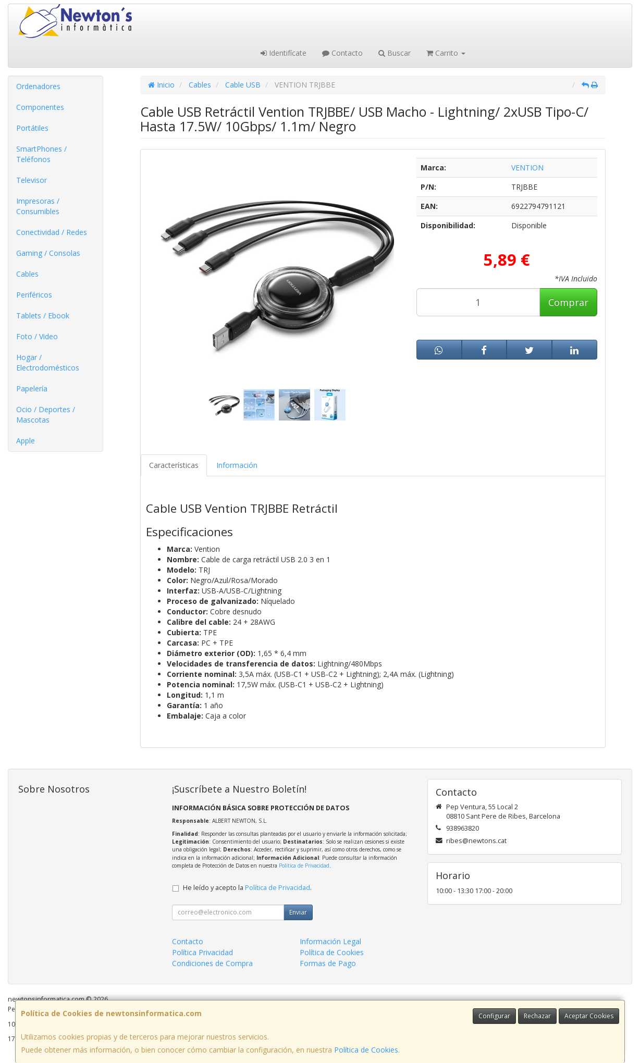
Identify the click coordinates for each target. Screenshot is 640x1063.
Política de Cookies (366, 1050)
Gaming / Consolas (48, 253)
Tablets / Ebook (42, 315)
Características (174, 465)
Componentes (40, 107)
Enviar (298, 912)
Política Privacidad (202, 952)
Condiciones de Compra (212, 963)
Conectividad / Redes (51, 232)
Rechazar (537, 1015)
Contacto (342, 53)
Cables (27, 274)
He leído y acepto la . (247, 887)
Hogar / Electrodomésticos (47, 362)
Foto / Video (37, 336)
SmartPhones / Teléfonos (41, 154)
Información (236, 465)
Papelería (31, 388)
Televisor (31, 180)
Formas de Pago (328, 963)
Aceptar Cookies (588, 1015)
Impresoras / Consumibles (37, 206)
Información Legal (330, 941)
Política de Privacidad (304, 865)
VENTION (527, 167)
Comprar (568, 302)
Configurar (494, 1015)
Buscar (394, 53)
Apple (25, 441)
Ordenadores (38, 86)
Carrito (445, 53)
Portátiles (32, 128)
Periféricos (34, 295)
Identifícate (283, 53)
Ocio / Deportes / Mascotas (45, 414)
